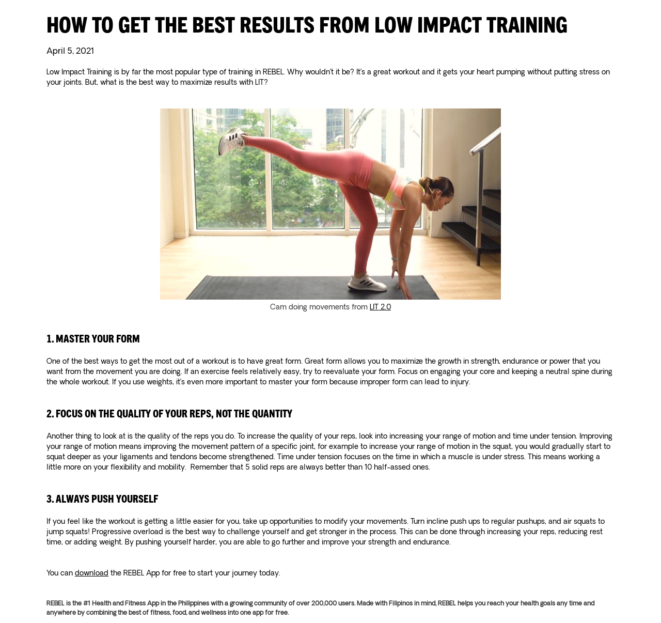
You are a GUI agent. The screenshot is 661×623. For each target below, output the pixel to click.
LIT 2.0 (380, 307)
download (91, 573)
